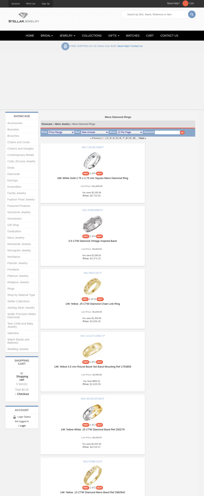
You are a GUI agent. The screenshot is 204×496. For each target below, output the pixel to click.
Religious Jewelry (18, 282)
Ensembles (14, 186)
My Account (63, 457)
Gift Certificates (17, 457)
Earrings (12, 180)
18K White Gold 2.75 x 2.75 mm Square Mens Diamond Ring (66, 180)
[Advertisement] (102, 81)
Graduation (14, 231)
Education (111, 453)
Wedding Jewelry (17, 349)
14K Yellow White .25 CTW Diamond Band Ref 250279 (117, 242)
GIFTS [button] (113, 35)
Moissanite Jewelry (19, 244)
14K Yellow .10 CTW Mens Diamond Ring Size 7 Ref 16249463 (169, 368)
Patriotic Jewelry (17, 263)
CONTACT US (169, 35)
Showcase (46, 124)
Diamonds (13, 174)
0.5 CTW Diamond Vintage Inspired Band (118, 178)
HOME (30, 35)
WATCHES (132, 35)
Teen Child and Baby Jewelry (20, 325)
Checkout (23, 394)
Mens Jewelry (62, 124)
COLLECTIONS (92, 35)
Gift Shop (13, 225)
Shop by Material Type (21, 295)
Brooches (13, 135)
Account (16, 3)
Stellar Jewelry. (26, 489)
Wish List (30, 3)
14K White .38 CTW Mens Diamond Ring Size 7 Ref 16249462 (118, 368)
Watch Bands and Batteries (18, 341)
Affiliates (62, 465)
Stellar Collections (18, 301)
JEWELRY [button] (68, 35)
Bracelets (13, 129)
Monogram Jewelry (19, 250)
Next (141, 138)
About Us (13, 453)
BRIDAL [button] (47, 35)
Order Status (64, 461)
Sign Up (46, 3)
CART (150, 35)
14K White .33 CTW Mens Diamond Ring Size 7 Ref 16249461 (66, 368)
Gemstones (14, 218)
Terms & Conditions (116, 465)
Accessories (14, 123)
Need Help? (173, 3)
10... (135, 138)
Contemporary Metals (20, 155)
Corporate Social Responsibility (26, 469)
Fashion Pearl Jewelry (21, 199)
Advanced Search (18, 461)
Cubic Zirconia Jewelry (21, 161)
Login (23, 425)
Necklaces (13, 256)
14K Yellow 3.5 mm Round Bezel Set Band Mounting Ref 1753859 (66, 242)
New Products (65, 453)
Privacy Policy (113, 461)
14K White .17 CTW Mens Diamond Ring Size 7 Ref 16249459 (118, 305)
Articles (109, 449)
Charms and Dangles (20, 148)
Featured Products (18, 205)
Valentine (13, 333)
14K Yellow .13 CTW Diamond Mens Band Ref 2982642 (169, 242)
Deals (11, 167)
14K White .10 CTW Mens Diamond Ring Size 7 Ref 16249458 (66, 305)
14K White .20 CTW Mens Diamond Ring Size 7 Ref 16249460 (169, 305)
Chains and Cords (18, 142)
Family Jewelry (16, 193)
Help (107, 457)
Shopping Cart (16, 465)
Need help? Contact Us (130, 46)
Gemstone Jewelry (18, 212)
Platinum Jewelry (17, 275)
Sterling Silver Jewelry (21, 307)
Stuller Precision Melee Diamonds (21, 315)
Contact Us (111, 469)
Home (11, 449)
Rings (11, 288)
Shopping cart (22, 378)
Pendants (13, 269)
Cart (191, 3)
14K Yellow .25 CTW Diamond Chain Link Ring (169, 180)
